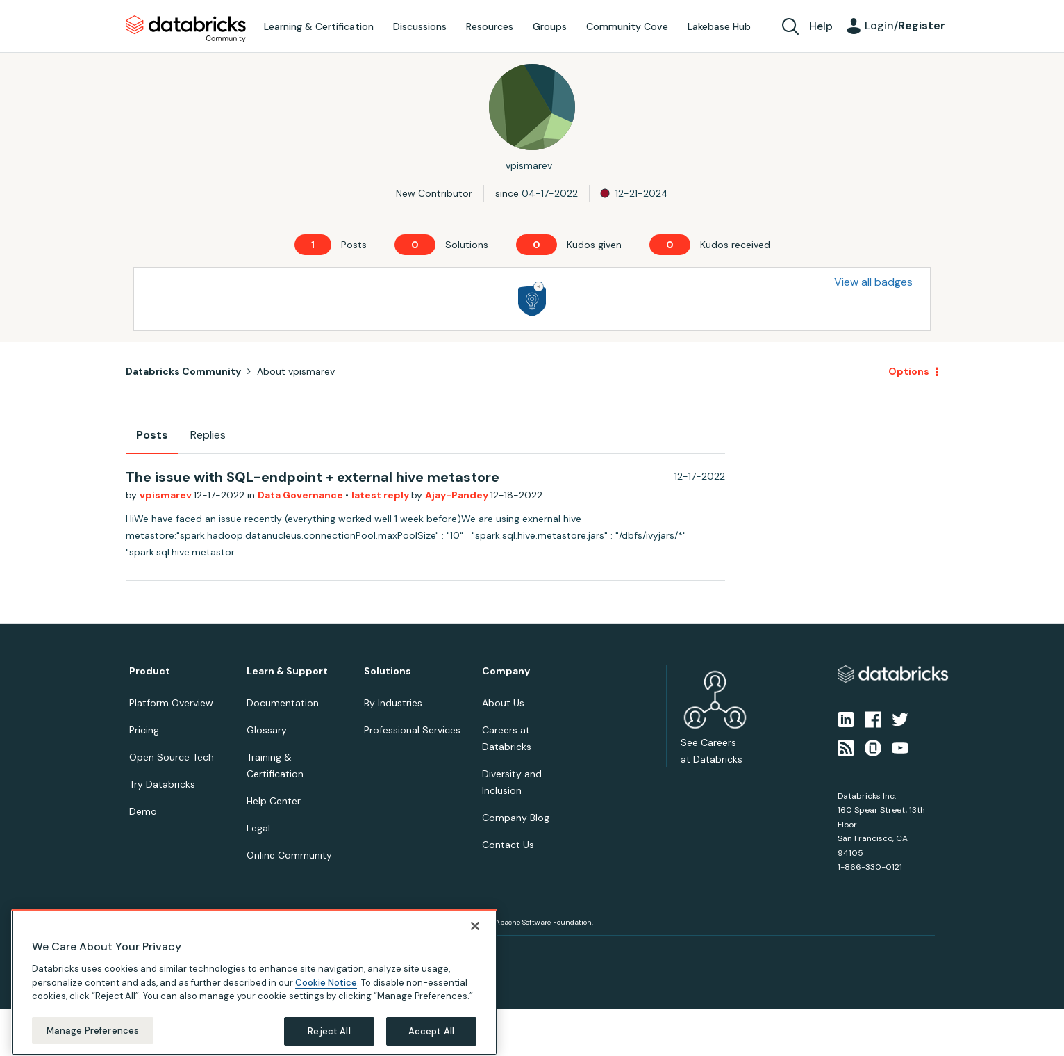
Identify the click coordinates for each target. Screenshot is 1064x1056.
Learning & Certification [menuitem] (319, 26)
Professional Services (412, 730)
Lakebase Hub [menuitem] (719, 26)
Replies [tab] (208, 435)
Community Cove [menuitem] (627, 26)
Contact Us (508, 844)
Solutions (387, 671)
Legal (258, 828)
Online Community (289, 855)
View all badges (873, 282)
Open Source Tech (171, 757)
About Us (503, 703)
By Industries (393, 703)
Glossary (267, 730)
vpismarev (167, 495)
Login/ (905, 25)
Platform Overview (171, 703)
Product (149, 671)
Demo (143, 811)
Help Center (274, 801)
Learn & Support (287, 671)
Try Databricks (162, 784)
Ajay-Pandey (457, 495)
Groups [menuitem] (550, 26)
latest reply (381, 495)
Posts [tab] (152, 435)
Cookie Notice (326, 999)
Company (506, 671)
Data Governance (301, 495)
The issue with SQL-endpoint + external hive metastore (312, 477)
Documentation (283, 703)
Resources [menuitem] (489, 26)
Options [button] (908, 371)
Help (821, 26)
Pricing (144, 730)
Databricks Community (186, 29)
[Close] (475, 942)
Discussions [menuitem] (420, 26)
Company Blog (515, 817)
